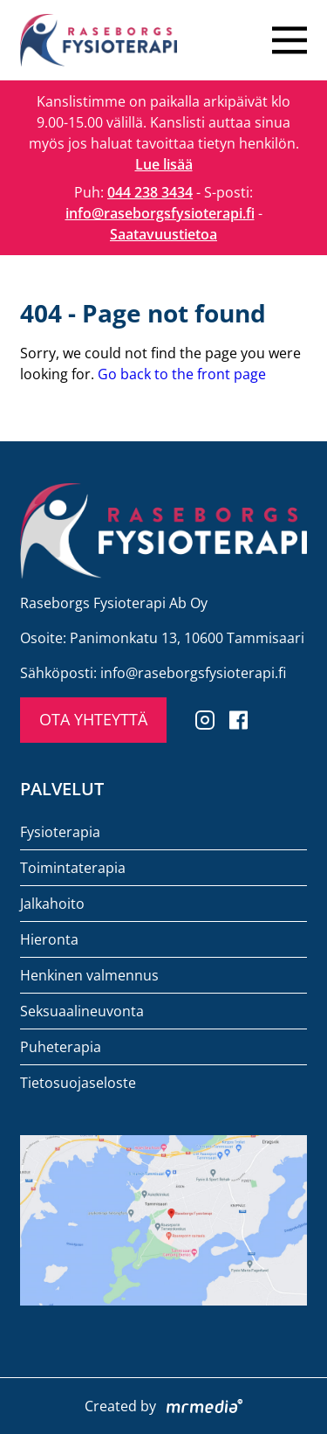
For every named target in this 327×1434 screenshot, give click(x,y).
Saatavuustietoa (163, 234)
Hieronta (49, 939)
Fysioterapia (60, 832)
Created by (163, 1406)
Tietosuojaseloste (78, 1082)
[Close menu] (289, 40)
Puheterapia (60, 1046)
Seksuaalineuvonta (82, 1011)
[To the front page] (98, 40)
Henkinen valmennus (89, 975)
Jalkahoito (52, 903)
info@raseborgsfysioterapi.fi (160, 213)
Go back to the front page (182, 374)
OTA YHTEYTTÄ (93, 719)
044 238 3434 (150, 192)
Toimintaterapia (73, 867)
